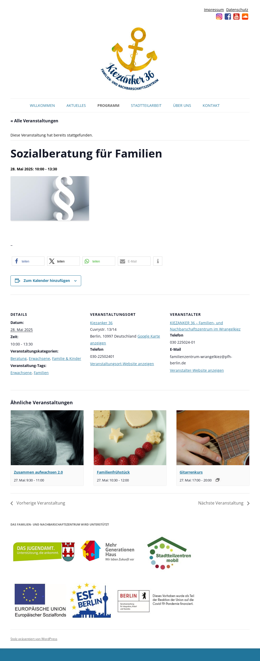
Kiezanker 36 (101, 322)
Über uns (182, 105)
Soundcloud (245, 16)
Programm (108, 105)
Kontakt (211, 105)
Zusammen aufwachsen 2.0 (38, 472)
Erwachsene (39, 358)
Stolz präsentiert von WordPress (33, 639)
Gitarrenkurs (191, 472)
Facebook (228, 16)
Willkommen (42, 105)
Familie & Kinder (66, 358)
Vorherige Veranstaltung (40, 503)
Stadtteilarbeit (146, 105)
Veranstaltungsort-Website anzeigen (122, 363)
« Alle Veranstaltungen (34, 121)
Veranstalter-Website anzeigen (197, 370)
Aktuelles (76, 105)
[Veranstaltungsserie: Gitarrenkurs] (217, 479)
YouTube (236, 16)
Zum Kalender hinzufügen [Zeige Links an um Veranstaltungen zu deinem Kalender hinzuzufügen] (47, 280)
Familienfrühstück (113, 472)
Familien (41, 372)
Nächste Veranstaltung (221, 503)
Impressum (214, 9)
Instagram (219, 16)
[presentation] (47, 437)
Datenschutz (237, 9)
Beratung (18, 358)
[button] (28, 261)
